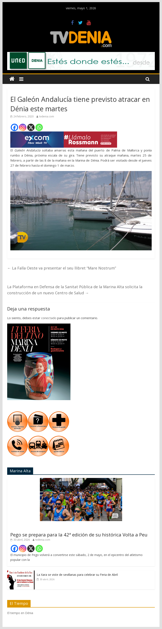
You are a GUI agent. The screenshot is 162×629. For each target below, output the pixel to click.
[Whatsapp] (39, 127)
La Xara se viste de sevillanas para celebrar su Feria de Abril (77, 575)
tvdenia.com (46, 116)
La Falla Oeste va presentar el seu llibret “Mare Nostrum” (61, 268)
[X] (31, 127)
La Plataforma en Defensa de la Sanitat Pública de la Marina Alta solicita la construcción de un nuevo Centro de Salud (74, 289)
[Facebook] (14, 127)
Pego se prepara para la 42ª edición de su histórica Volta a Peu (78, 534)
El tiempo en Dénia (20, 613)
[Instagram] (22, 127)
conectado (48, 318)
